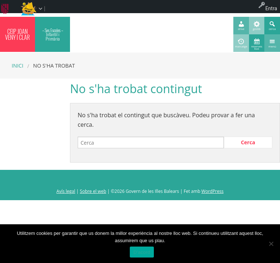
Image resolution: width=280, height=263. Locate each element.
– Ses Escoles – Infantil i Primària (52, 34)
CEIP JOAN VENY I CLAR (17, 34)
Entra (271, 8)
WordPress (212, 191)
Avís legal (66, 191)
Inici (17, 65)
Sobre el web (93, 191)
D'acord (141, 252)
